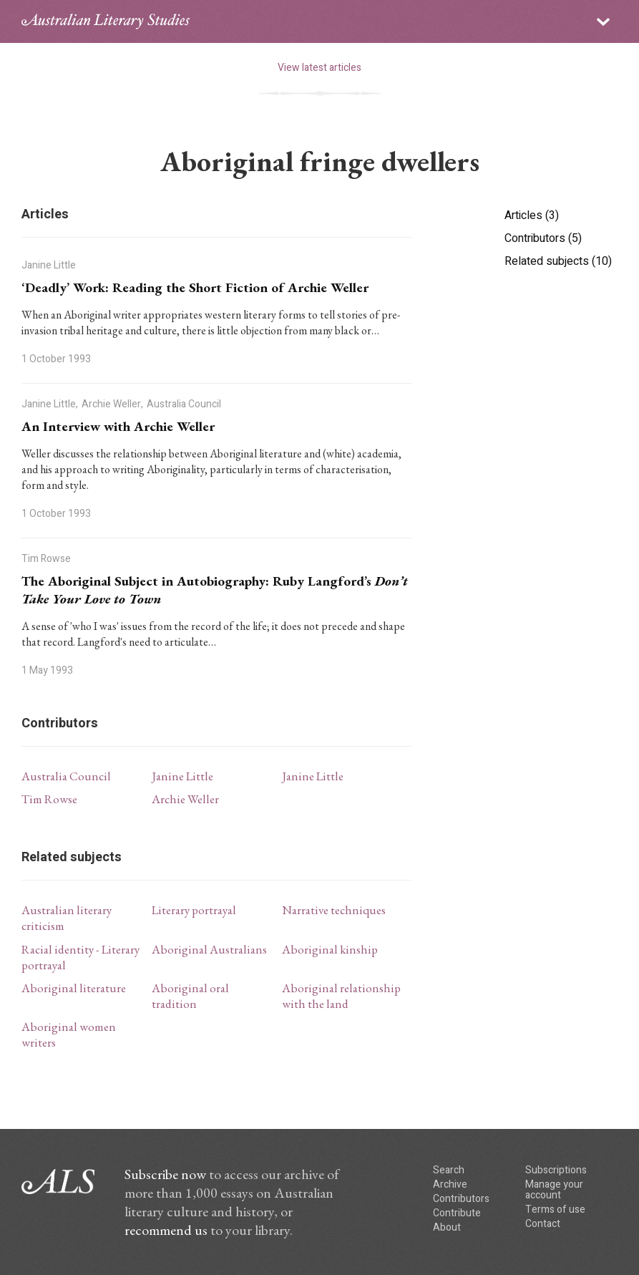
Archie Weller (185, 799)
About (447, 1227)
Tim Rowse (49, 799)
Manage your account (554, 1190)
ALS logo (105, 21)
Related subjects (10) (558, 261)
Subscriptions (556, 1170)
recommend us (166, 1230)
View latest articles (319, 67)
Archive (450, 1184)
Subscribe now (165, 1174)
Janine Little (182, 776)
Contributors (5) (543, 238)
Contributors (461, 1198)
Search (448, 1170)
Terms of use (555, 1209)
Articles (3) (531, 215)
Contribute (457, 1213)
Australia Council (66, 776)
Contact (542, 1223)
